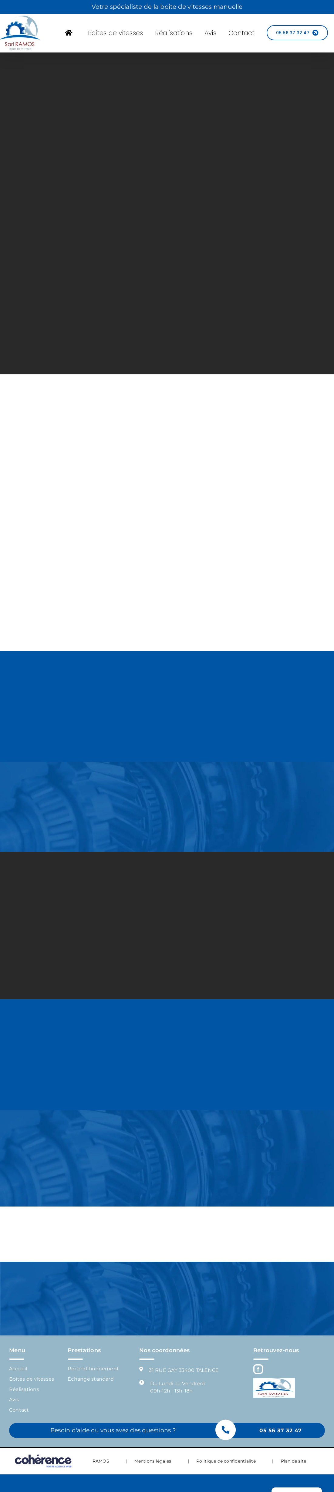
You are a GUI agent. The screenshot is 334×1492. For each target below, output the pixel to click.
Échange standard (91, 1379)
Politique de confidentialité (226, 1461)
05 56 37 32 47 (280, 1430)
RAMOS (101, 1461)
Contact (19, 1410)
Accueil (18, 1369)
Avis (14, 1400)
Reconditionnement (93, 1369)
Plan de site (293, 1461)
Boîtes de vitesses (31, 1379)
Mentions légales (152, 1461)
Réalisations (24, 1389)
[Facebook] (258, 1369)
